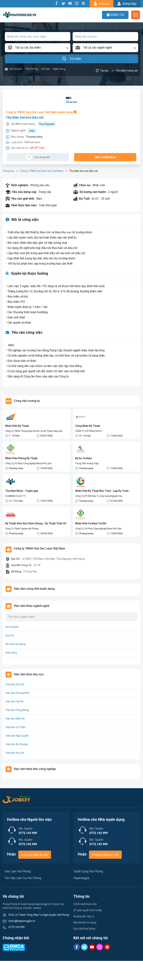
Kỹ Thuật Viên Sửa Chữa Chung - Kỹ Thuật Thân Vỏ (35, 523)
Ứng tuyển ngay (105, 157)
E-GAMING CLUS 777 (15, 496)
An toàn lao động (16, 644)
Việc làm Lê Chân (16, 727)
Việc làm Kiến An (15, 718)
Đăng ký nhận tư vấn (34, 855)
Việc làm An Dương (17, 744)
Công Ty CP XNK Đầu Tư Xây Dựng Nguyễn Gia (98, 496)
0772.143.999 (17, 927)
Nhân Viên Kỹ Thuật (17, 425)
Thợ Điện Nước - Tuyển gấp (21, 491)
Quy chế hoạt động (84, 928)
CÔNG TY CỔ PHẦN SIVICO (88, 431)
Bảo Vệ (10, 635)
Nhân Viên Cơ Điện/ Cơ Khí (90, 523)
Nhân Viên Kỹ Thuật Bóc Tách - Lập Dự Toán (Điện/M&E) (101, 491)
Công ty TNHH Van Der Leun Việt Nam (41, 170)
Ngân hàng (59, 68)
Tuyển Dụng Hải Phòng (88, 871)
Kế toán (45, 68)
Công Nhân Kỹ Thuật (87, 425)
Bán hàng (11, 652)
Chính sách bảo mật (85, 904)
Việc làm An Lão (15, 753)
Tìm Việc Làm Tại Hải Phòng (22, 878)
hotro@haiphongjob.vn (22, 921)
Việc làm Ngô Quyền (17, 735)
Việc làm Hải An (15, 701)
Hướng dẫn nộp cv (83, 916)
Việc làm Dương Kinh (17, 693)
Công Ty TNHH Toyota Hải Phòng (21, 529)
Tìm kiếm (71, 58)
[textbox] (37, 47)
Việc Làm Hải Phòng (17, 871)
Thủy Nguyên (47, 124)
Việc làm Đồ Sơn (15, 684)
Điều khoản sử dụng (84, 922)
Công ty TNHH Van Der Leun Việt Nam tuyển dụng (41, 112)
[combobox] (37, 47)
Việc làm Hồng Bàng (17, 710)
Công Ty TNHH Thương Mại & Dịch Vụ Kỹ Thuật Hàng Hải (33, 431)
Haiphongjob (81, 878)
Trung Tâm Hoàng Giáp (86, 463)
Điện (32, 130)
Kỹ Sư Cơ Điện (83, 458)
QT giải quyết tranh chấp (87, 910)
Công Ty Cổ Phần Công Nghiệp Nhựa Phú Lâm (28, 463)
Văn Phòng (31, 68)
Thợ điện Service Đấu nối (25, 117)
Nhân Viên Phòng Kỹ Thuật (21, 458)
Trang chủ (8, 170)
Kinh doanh (13, 69)
